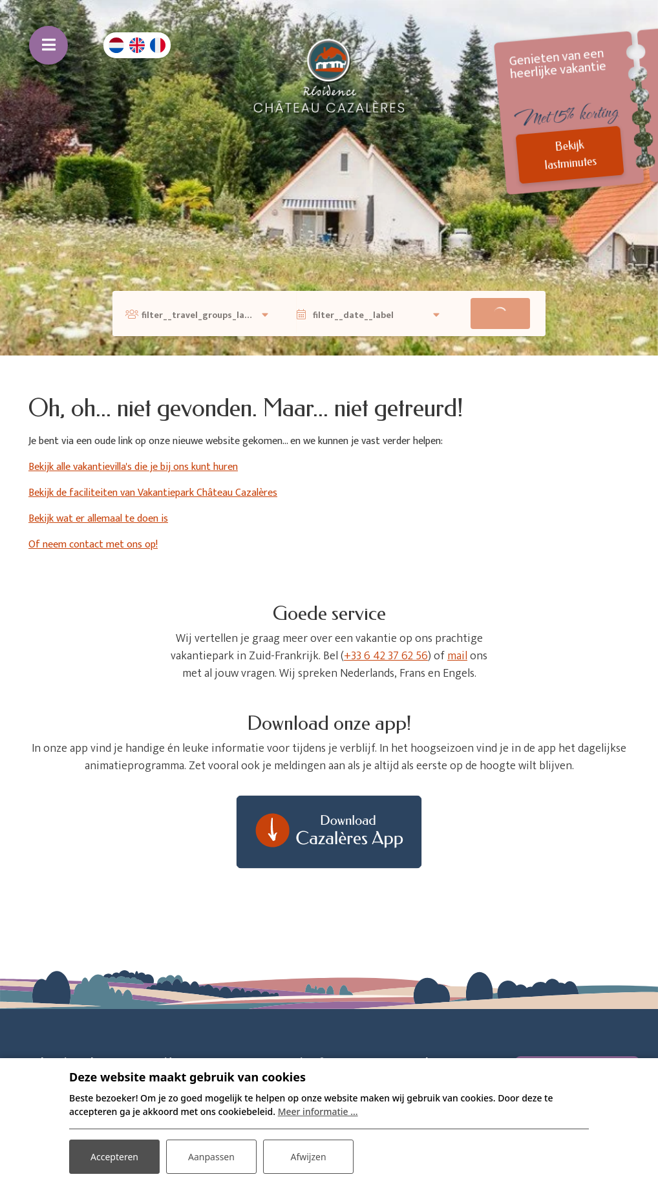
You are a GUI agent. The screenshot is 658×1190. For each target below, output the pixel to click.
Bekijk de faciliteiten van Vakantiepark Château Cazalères (152, 493)
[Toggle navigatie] (48, 45)
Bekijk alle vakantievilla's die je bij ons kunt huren (133, 467)
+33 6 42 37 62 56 (386, 656)
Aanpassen (211, 1157)
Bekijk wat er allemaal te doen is (98, 518)
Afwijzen (308, 1157)
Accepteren (114, 1157)
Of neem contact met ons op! (93, 544)
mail (457, 656)
